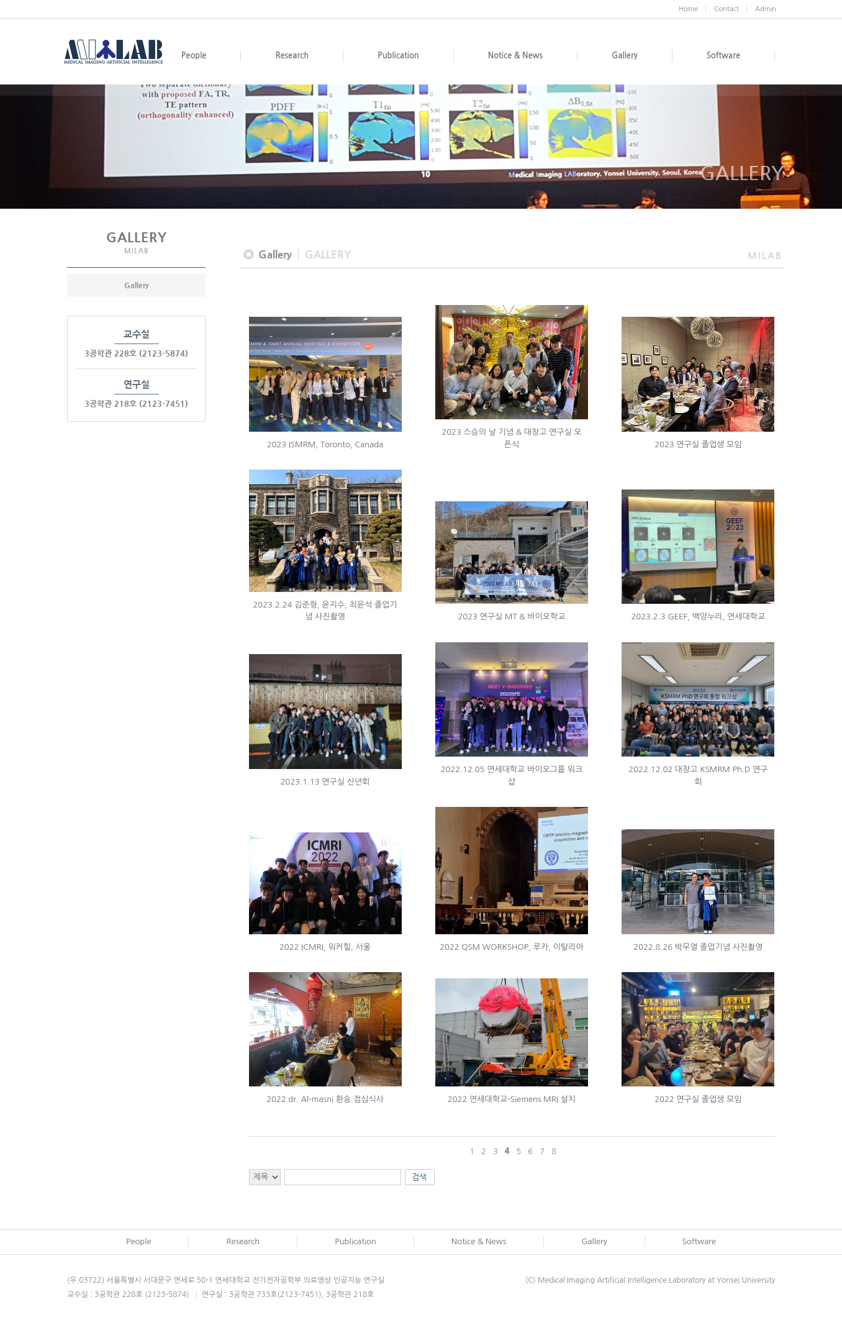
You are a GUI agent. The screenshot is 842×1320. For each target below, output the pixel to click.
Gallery (136, 285)
